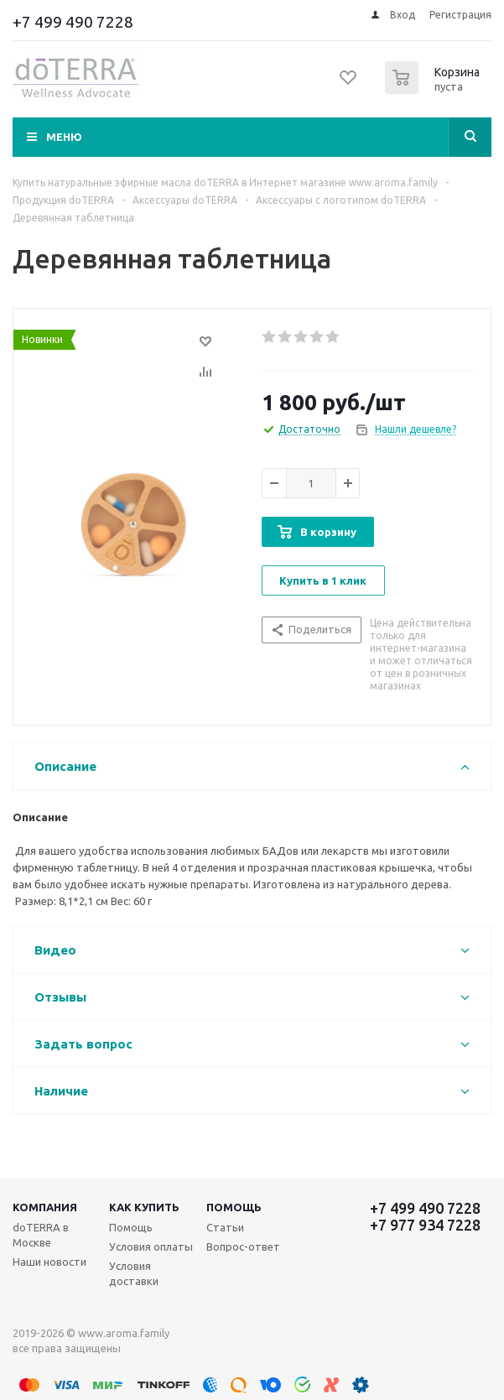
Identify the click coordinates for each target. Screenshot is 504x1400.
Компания (45, 1207)
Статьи (225, 1227)
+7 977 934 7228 (425, 1224)
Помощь (234, 1207)
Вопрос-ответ (243, 1246)
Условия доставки (133, 1273)
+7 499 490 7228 (73, 21)
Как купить (144, 1207)
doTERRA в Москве (41, 1234)
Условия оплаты (151, 1246)
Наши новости (49, 1261)
